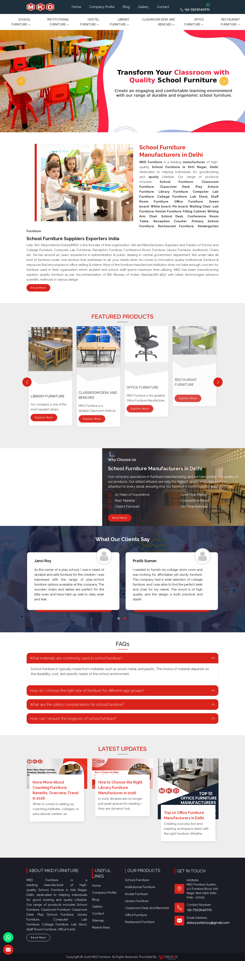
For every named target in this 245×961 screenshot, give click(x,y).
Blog (126, 7)
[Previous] (27, 382)
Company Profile (101, 7)
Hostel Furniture (89, 22)
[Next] (218, 382)
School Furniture (21, 22)
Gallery (143, 7)
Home (76, 7)
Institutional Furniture (58, 22)
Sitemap (101, 904)
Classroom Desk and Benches (158, 22)
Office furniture (194, 22)
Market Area (102, 909)
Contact (163, 7)
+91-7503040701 (195, 9)
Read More (38, 289)
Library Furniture (119, 22)
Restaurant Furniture (230, 22)
